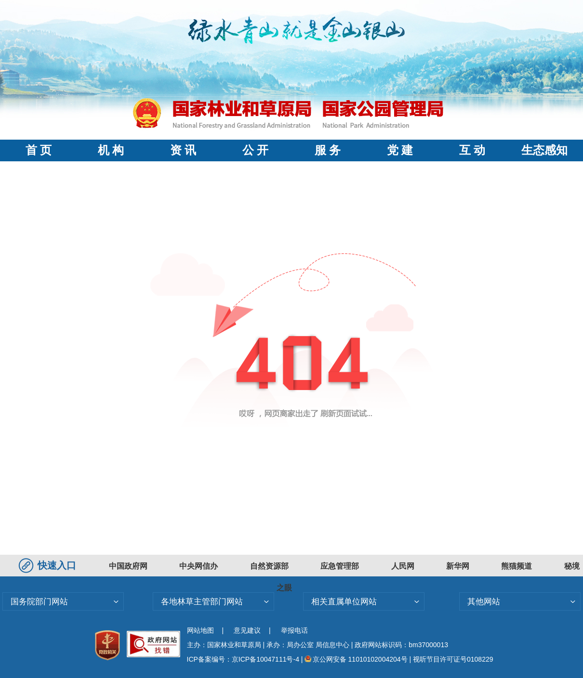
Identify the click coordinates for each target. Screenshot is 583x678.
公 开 (255, 150)
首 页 (39, 150)
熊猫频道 (516, 566)
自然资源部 (269, 566)
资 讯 (183, 150)
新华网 (457, 566)
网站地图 (200, 630)
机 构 (111, 150)
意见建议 (247, 630)
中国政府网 (128, 566)
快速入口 (48, 565)
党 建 (400, 150)
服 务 (328, 150)
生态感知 (544, 150)
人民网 (402, 566)
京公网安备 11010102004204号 (356, 659)
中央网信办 (198, 566)
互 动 (472, 150)
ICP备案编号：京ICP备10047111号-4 (244, 659)
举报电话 (294, 630)
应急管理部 (339, 566)
